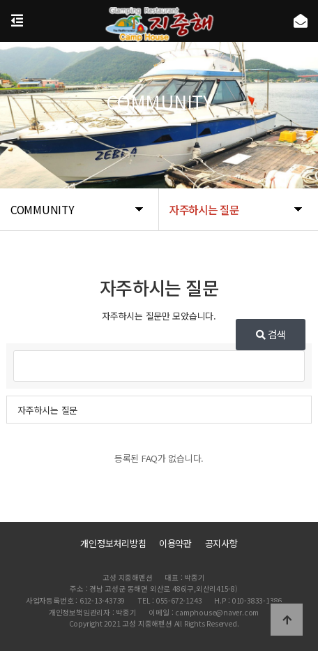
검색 (271, 334)
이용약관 (175, 543)
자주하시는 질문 (47, 410)
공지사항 (221, 543)
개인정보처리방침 (113, 543)
